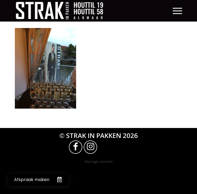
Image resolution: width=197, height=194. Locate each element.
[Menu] (177, 11)
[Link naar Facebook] (75, 147)
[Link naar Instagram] (90, 147)
